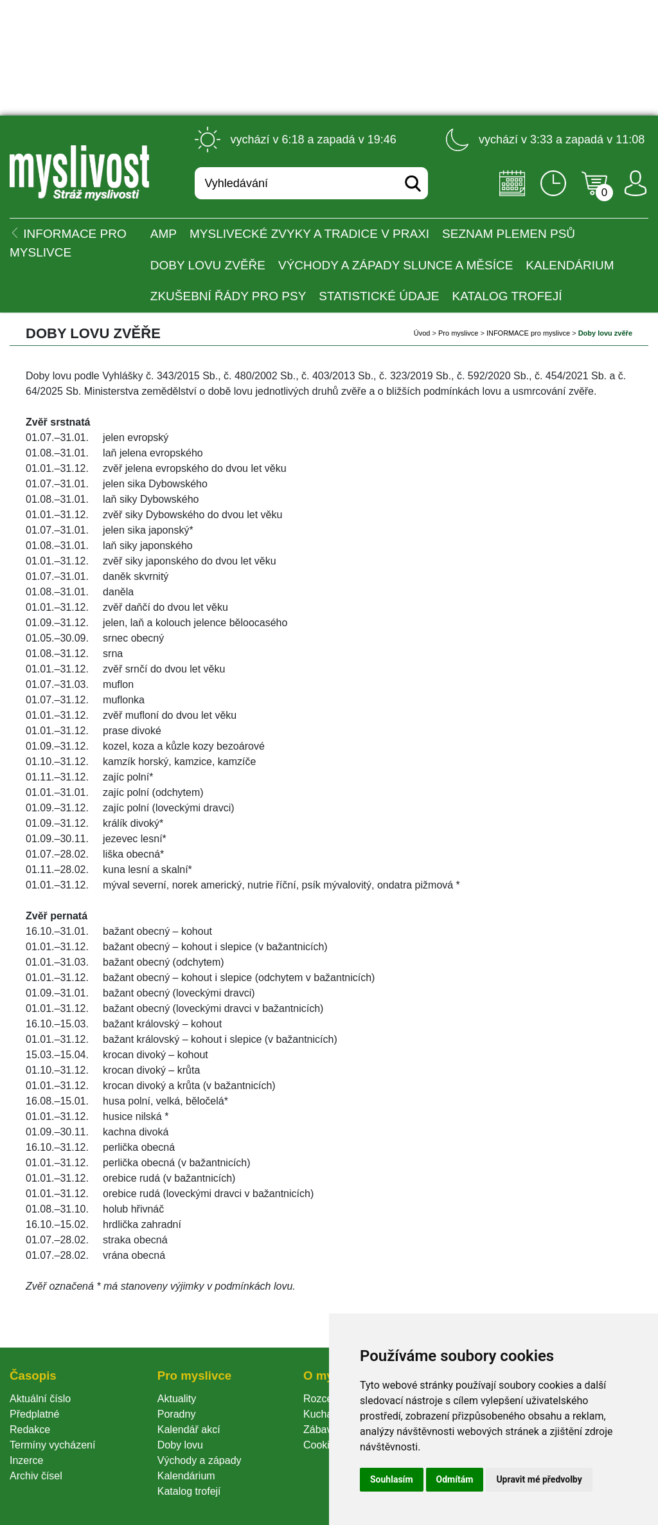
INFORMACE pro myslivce (528, 333)
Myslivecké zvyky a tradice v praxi (309, 233)
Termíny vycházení (52, 1444)
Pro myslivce (458, 333)
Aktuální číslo (40, 1398)
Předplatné (34, 1414)
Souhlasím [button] (391, 1479)
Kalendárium (570, 265)
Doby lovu (180, 1444)
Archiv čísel (36, 1475)
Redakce (30, 1429)
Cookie (322, 1444)
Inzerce (26, 1460)
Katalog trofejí (507, 296)
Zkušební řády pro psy (228, 296)
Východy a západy (199, 1460)
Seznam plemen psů (508, 233)
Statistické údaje (379, 296)
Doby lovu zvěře (207, 265)
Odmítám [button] (455, 1479)
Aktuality (176, 1398)
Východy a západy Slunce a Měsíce (395, 265)
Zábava (320, 1429)
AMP (163, 233)
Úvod (422, 333)
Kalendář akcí (188, 1429)
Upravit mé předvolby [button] (539, 1479)
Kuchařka (325, 1414)
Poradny (176, 1414)
